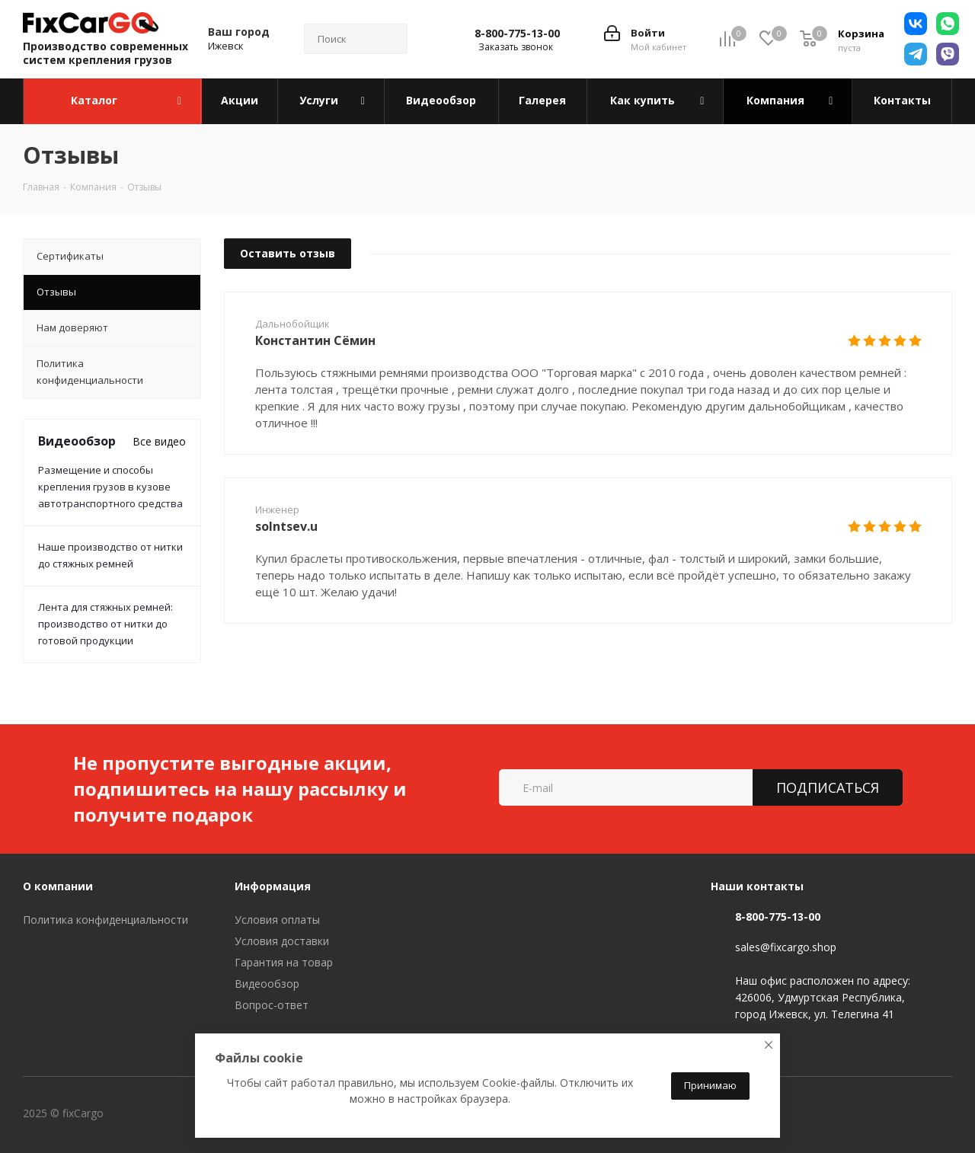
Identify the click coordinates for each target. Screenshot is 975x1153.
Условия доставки (282, 941)
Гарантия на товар (284, 962)
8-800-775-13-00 (517, 33)
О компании (58, 886)
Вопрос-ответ (271, 1005)
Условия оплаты (277, 919)
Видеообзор (267, 983)
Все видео (159, 441)
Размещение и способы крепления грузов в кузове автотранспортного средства (110, 486)
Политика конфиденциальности (105, 919)
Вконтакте (167, 1114)
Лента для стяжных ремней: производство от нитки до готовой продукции (105, 623)
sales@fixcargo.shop (785, 947)
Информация (273, 886)
